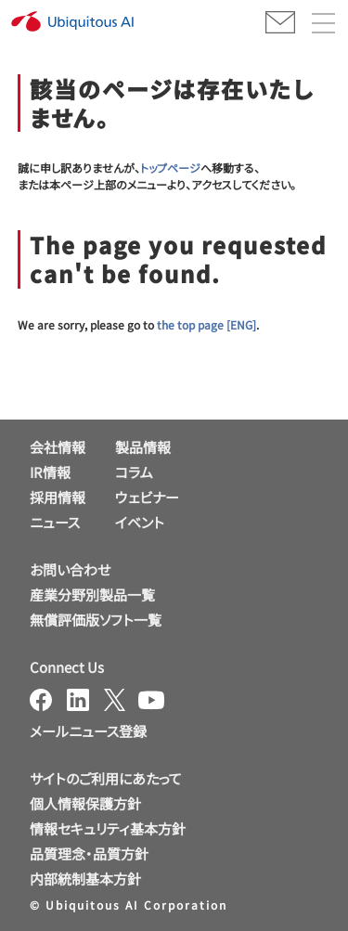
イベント (139, 522)
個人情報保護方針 (85, 803)
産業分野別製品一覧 (92, 594)
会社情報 (57, 447)
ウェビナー (147, 497)
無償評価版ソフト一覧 (95, 619)
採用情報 (57, 497)
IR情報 (50, 472)
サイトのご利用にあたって (106, 778)
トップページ (170, 167)
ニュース (55, 522)
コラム (134, 472)
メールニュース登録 (88, 731)
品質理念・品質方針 (89, 853)
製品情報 (143, 447)
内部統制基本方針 (85, 878)
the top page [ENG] (206, 324)
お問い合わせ (70, 569)
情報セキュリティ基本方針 (108, 828)
